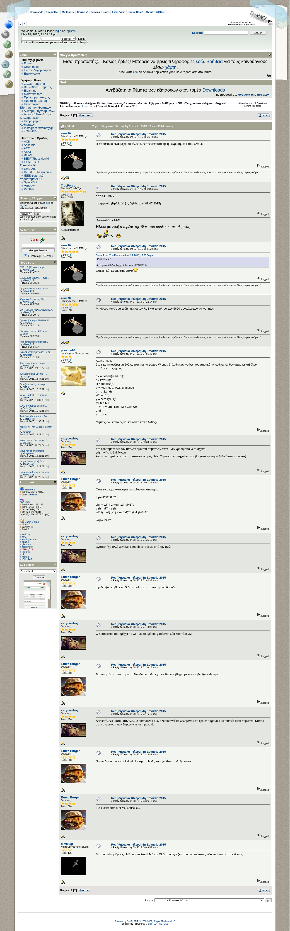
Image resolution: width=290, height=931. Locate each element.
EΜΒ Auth (30, 168)
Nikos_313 (28, 270)
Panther (29, 189)
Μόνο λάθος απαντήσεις (32, 451)
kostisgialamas (29, 539)
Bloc (150, 924)
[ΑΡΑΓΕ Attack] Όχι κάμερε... (34, 395)
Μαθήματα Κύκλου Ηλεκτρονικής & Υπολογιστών (114, 103)
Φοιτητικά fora (33, 94)
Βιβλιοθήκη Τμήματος (38, 87)
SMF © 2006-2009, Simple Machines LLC (155, 921)
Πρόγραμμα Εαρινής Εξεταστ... (35, 472)
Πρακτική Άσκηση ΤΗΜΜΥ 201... (36, 320)
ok (23, 554)
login (58, 31)
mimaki (25, 557)
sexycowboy (69, 438)
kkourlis (26, 552)
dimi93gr (67, 844)
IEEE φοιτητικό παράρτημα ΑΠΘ (32, 177)
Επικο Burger (70, 479)
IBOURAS (27, 559)
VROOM (29, 185)
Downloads (36, 12)
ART (27, 148)
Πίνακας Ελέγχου (32, 198)
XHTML (158, 924)
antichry (26, 534)
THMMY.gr (65, 103)
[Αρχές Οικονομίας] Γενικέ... (34, 461)
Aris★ (26, 387)
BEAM (28, 155)
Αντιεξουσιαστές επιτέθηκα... (34, 384)
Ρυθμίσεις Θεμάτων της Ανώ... (35, 416)
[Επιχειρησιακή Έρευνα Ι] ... (34, 374)
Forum (28, 63)
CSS (166, 924)
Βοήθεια (214, 61)
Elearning (30, 90)
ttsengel (27, 376)
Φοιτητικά (82, 12)
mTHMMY (30, 131)
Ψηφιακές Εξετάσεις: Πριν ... (34, 299)
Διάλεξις (27, 408)
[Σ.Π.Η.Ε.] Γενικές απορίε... (33, 267)
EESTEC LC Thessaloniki (30, 163)
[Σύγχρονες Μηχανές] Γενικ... (34, 278)
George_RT (29, 419)
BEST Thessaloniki (36, 158)
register (70, 31)
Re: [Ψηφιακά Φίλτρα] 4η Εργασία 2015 (138, 134)
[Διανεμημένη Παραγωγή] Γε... (35, 440)
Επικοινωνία (32, 73)
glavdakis (26, 544)
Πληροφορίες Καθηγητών (30, 122)
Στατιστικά (27, 482)
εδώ (200, 61)
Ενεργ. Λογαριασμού (37, 70)
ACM (27, 141)
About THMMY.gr (155, 12)
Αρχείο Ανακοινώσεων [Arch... (35, 288)
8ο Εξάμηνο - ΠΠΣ (172, 103)
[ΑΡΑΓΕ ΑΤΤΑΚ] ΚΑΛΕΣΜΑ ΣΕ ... (36, 352)
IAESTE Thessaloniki (38, 172)
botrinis (27, 432)
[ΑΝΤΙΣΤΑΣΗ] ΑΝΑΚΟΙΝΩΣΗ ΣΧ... (37, 310)
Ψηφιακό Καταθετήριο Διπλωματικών (36, 116)
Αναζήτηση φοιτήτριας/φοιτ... (34, 342)
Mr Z (24, 537)
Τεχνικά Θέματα (100, 12)
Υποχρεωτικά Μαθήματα (199, 103)
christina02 (27, 547)
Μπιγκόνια (28, 453)
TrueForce (68, 185)
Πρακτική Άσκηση (35, 100)
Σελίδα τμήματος (35, 83)
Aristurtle (29, 145)
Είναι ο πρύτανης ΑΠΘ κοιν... (34, 331)
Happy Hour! (135, 12)
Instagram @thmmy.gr (38, 128)
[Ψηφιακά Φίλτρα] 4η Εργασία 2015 (116, 106)
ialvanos (27, 323)
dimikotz (27, 355)
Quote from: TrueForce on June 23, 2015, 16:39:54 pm (125, 255)
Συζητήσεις (118, 12)
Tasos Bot (28, 464)
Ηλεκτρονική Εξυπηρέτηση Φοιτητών (35, 105)
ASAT (27, 151)
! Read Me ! (52, 12)
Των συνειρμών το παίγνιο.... (34, 363)
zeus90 (66, 133)
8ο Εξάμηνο (152, 103)
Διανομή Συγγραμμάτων (39, 111)
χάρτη (171, 67)
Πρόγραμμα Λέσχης (37, 97)
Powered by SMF (123, 921)
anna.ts (25, 542)
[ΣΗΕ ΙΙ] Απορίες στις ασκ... (33, 406)
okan (25, 333)
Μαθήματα (68, 12)
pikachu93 (68, 350)
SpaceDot (30, 182)
